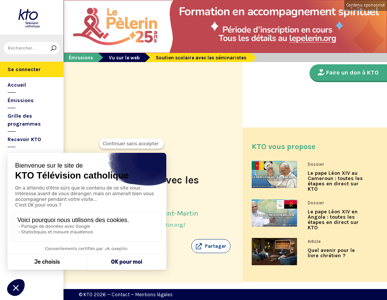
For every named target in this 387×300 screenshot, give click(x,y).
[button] (211, 246)
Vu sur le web (124, 58)
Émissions (21, 100)
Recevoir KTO (24, 139)
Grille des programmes (24, 120)
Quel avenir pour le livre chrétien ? (331, 253)
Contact (120, 294)
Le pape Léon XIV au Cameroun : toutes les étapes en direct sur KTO (335, 181)
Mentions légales (154, 294)
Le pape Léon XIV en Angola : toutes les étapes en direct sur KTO (333, 219)
